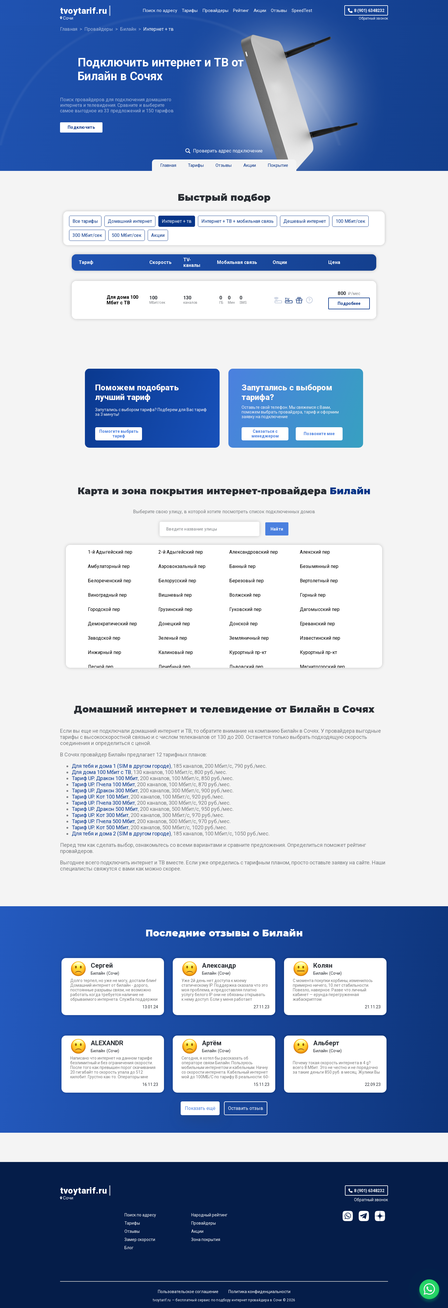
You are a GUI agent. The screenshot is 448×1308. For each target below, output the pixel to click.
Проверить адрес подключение (228, 151)
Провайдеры (215, 10)
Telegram (364, 1216)
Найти (277, 529)
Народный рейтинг (209, 1215)
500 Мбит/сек (126, 235)
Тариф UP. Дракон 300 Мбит (105, 790)
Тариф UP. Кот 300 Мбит (100, 815)
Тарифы (190, 10)
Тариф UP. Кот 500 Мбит (100, 827)
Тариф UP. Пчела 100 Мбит (103, 784)
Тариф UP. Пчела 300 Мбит (103, 803)
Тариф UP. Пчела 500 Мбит (103, 821)
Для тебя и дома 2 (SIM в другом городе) (121, 833)
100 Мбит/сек (350, 221)
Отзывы (279, 10)
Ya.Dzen (380, 1216)
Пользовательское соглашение (188, 1291)
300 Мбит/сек (87, 235)
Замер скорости (139, 1239)
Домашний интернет (130, 221)
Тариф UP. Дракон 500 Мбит (105, 809)
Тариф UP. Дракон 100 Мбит (105, 778)
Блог (129, 1247)
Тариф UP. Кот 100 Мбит (100, 797)
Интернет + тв (176, 221)
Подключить (81, 127)
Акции (260, 10)
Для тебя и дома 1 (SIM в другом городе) (121, 766)
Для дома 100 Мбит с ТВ (101, 772)
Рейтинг (241, 10)
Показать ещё (200, 1108)
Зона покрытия (205, 1239)
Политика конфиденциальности (259, 1291)
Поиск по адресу (160, 10)
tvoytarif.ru (83, 11)
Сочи (68, 18)
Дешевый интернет (304, 221)
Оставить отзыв (245, 1108)
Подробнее (349, 303)
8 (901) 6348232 (369, 10)
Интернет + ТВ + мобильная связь (237, 221)
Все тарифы (85, 221)
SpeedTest (302, 10)
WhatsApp (348, 1216)
